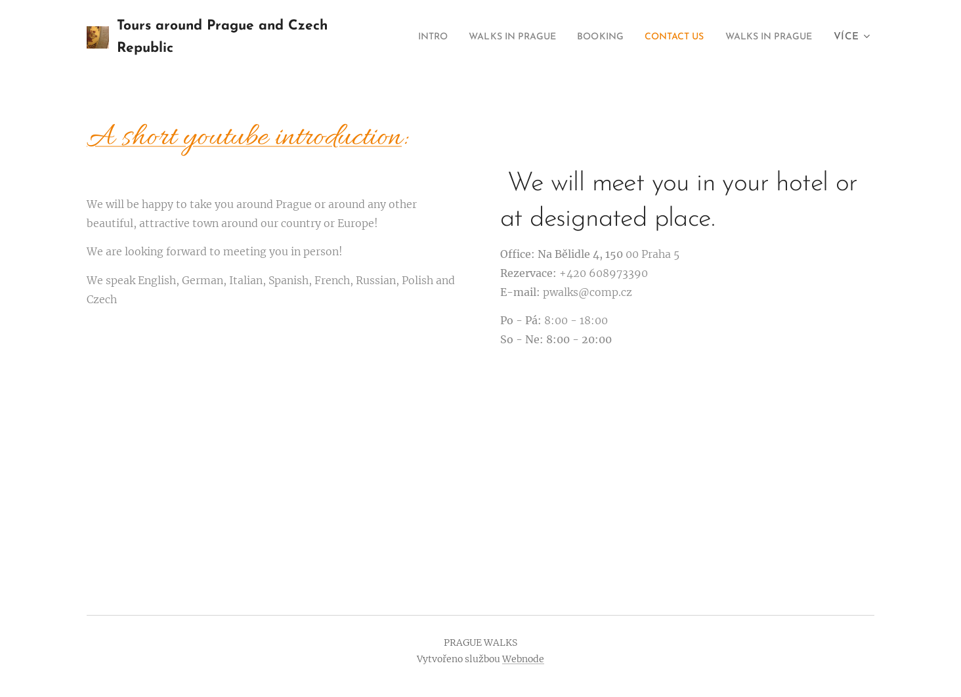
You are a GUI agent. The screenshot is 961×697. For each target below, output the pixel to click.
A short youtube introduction (244, 138)
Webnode (523, 659)
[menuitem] (514, 37)
